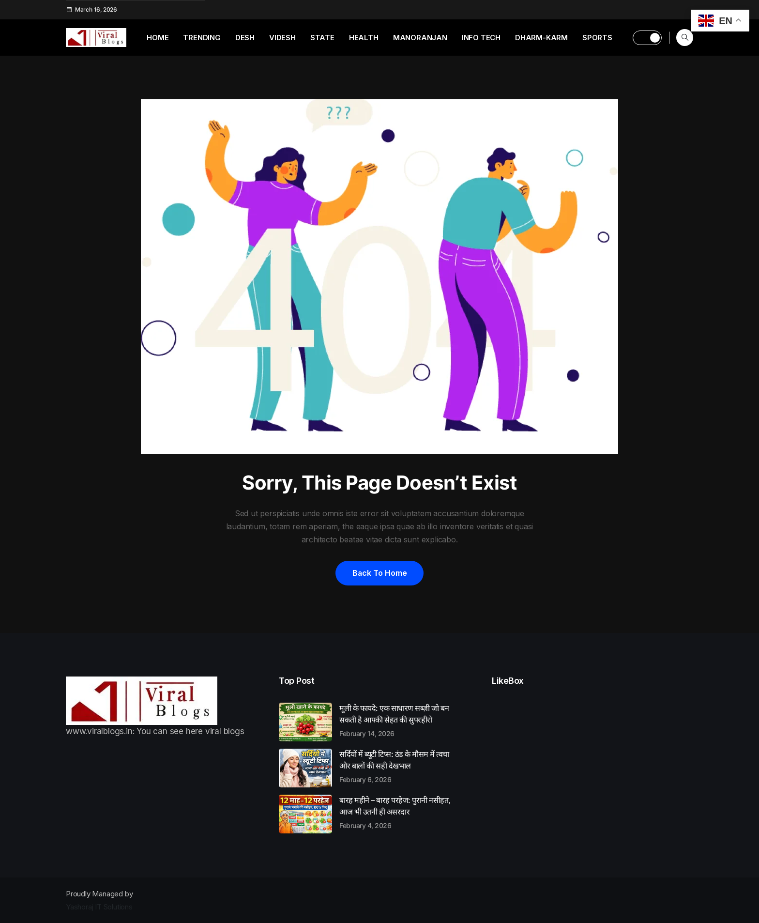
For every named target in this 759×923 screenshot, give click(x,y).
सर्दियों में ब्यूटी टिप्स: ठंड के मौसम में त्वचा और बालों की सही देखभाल (399, 766)
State (322, 37)
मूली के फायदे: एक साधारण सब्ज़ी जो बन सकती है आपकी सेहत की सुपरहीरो (399, 720)
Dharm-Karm (541, 37)
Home (157, 37)
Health (364, 37)
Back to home (379, 573)
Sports (597, 37)
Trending (201, 37)
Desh (245, 37)
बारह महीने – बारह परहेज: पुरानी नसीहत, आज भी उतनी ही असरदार (399, 812)
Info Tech (481, 37)
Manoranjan (420, 37)
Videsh (282, 37)
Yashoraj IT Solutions (99, 906)
